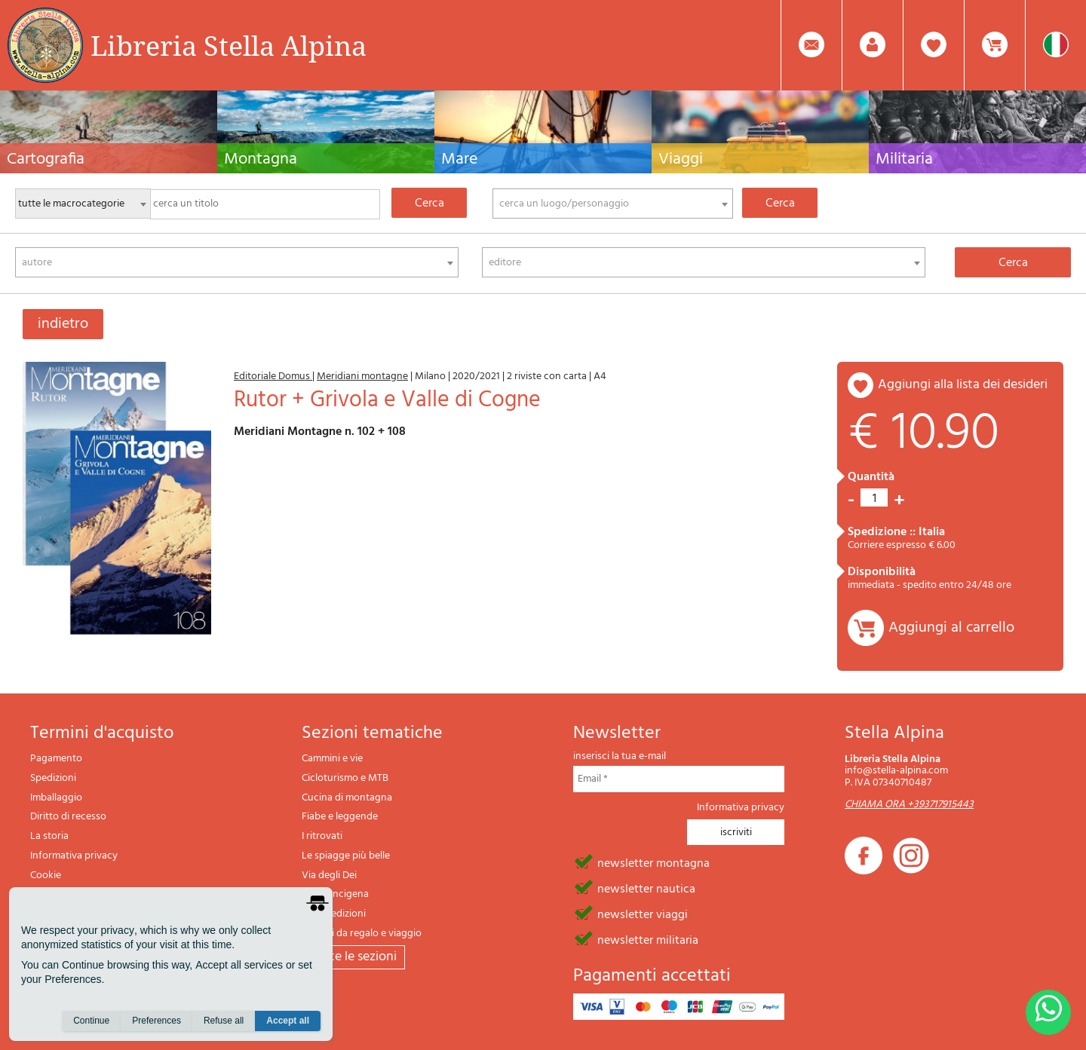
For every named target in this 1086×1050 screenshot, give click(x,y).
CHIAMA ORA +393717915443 (909, 804)
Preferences (156, 1020)
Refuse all (224, 1020)
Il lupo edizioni (334, 914)
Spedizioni (53, 778)
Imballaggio (56, 798)
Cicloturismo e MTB (345, 778)
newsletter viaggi (642, 913)
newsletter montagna (653, 862)
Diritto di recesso (68, 817)
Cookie (45, 875)
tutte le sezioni (353, 957)
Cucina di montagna (347, 798)
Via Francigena (335, 894)
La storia (49, 836)
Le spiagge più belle (346, 856)
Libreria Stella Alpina (228, 45)
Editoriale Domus (273, 376)
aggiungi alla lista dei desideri (963, 385)
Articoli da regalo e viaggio (362, 933)
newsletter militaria (647, 939)
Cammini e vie (332, 759)
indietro (63, 324)
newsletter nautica (646, 888)
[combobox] (612, 203)
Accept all (287, 1020)
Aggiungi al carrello (951, 628)
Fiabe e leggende (340, 817)
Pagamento (56, 759)
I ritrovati (322, 836)
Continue (91, 1020)
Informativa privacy (74, 856)
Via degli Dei (329, 875)
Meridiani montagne (362, 376)
